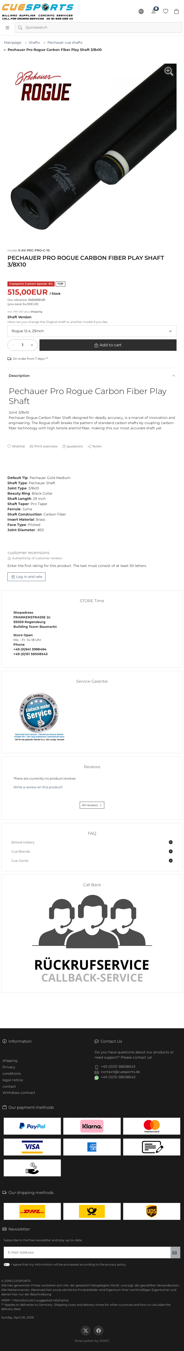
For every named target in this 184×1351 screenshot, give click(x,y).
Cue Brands (92, 851)
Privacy (8, 1067)
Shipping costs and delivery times (79, 1305)
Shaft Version (19, 317)
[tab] (9, 467)
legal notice (12, 1080)
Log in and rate (29, 576)
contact (9, 1086)
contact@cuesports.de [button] (120, 1072)
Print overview (45, 446)
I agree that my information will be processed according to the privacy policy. (69, 1264)
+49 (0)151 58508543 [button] (118, 1066)
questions (75, 446)
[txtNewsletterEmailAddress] (87, 1252)
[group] (92, 148)
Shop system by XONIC (92, 1341)
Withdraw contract (18, 1092)
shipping (10, 1060)
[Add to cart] (23, 345)
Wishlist (18, 446)
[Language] (141, 11)
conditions (11, 1073)
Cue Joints (92, 861)
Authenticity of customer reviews (37, 558)
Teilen (97, 446)
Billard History (92, 842)
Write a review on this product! (38, 787)
